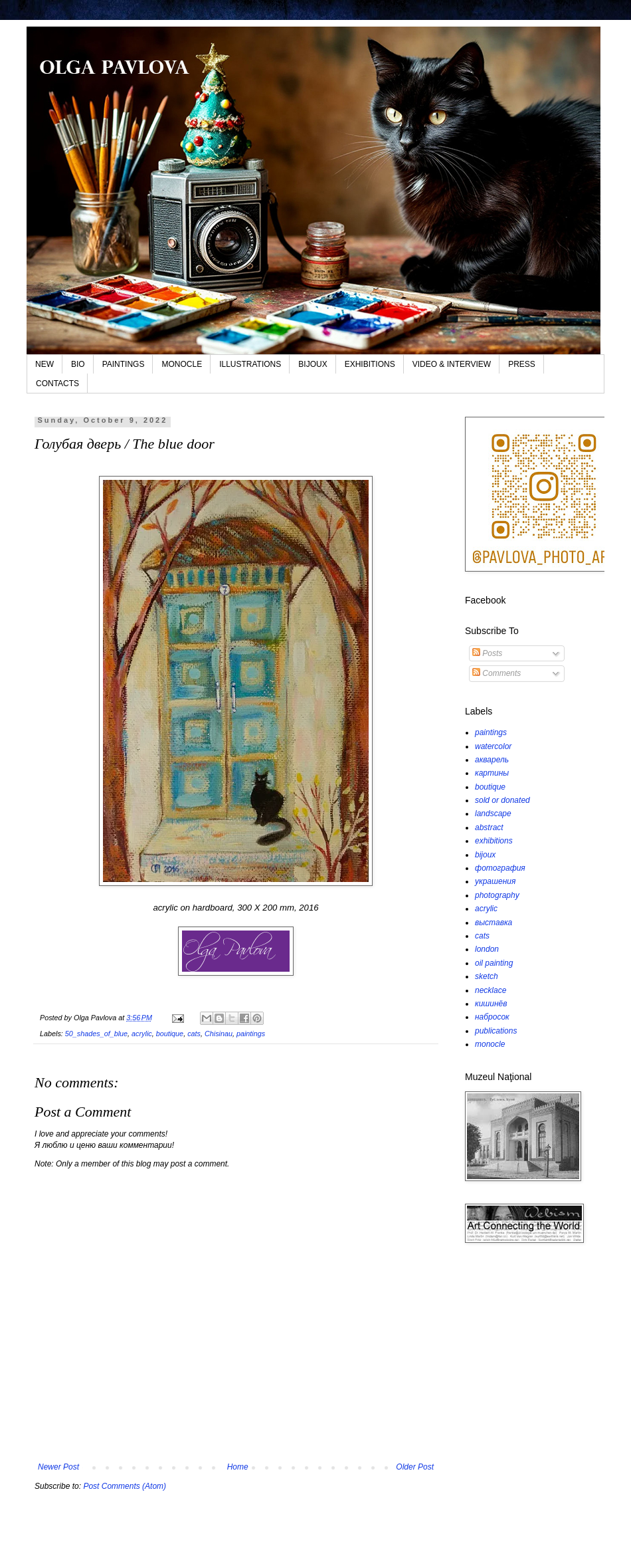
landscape (493, 813)
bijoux (485, 854)
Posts (487, 653)
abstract (489, 827)
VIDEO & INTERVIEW (451, 364)
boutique (169, 1034)
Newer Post (58, 1467)
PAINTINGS (123, 364)
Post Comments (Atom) (124, 1486)
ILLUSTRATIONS (250, 364)
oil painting (494, 963)
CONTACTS (57, 383)
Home (237, 1467)
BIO (78, 364)
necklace (490, 990)
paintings (250, 1034)
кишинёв (491, 1003)
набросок (492, 1017)
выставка (493, 922)
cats (194, 1034)
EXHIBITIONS (370, 364)
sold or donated (502, 800)
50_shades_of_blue (96, 1034)
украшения (495, 881)
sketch (486, 976)
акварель (492, 759)
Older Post (415, 1467)
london (487, 949)
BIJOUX (312, 364)
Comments (496, 673)
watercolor (493, 746)
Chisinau (218, 1034)
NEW (44, 364)
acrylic (142, 1034)
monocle (490, 1044)
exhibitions (494, 840)
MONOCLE (181, 364)
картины (492, 773)
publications (496, 1031)
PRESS (521, 364)
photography (497, 895)
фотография (500, 868)
